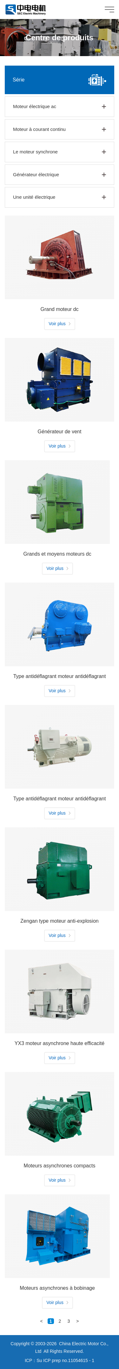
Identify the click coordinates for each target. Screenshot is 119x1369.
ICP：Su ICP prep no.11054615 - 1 (59, 1360)
